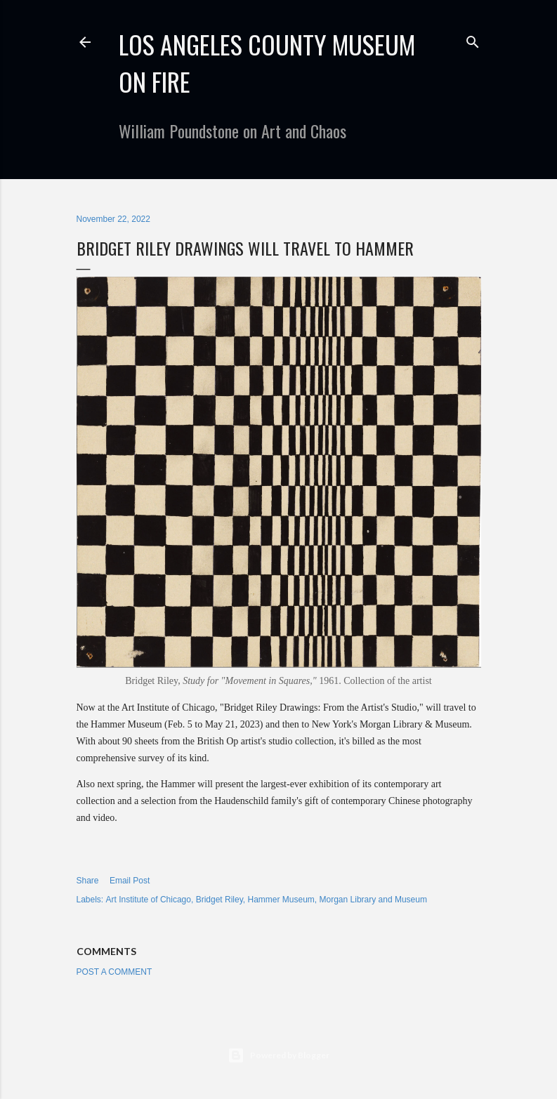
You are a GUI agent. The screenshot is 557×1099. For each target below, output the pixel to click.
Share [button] (88, 881)
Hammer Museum (280, 899)
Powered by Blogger (278, 1055)
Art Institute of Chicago (148, 899)
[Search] (472, 39)
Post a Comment (114, 972)
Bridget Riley (219, 899)
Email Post (130, 881)
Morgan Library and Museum (373, 899)
